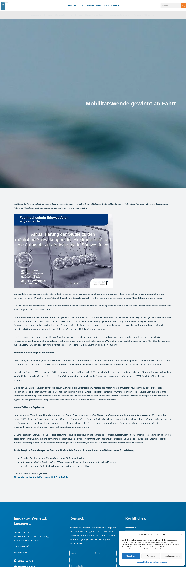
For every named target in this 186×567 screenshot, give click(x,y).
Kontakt (115, 5)
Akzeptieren (131, 556)
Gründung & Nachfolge (144, 15)
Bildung (79, 15)
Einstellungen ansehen (171, 556)
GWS (81, 5)
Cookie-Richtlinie (143, 562)
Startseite (71, 5)
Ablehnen (151, 556)
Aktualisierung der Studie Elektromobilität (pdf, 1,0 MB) (41, 474)
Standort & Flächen (64, 15)
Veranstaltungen (93, 5)
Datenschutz (154, 562)
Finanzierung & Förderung (120, 15)
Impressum (163, 562)
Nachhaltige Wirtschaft (95, 15)
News (106, 5)
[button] (181, 534)
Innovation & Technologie (41, 15)
